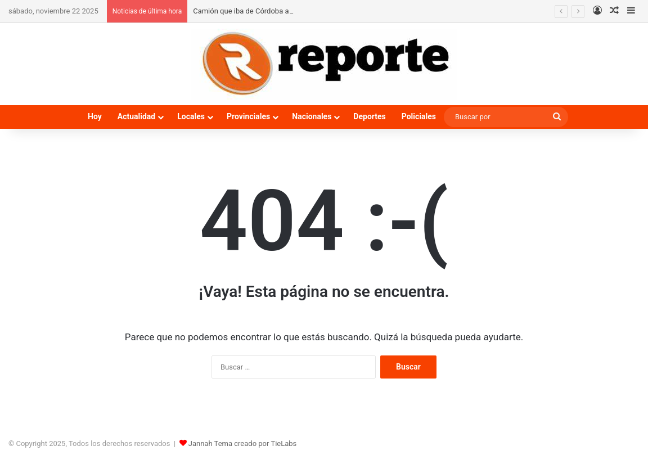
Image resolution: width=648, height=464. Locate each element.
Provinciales (248, 116)
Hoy (95, 116)
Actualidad (136, 116)
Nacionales (311, 116)
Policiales (419, 116)
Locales (191, 116)
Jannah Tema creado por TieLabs (242, 443)
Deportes (369, 116)
